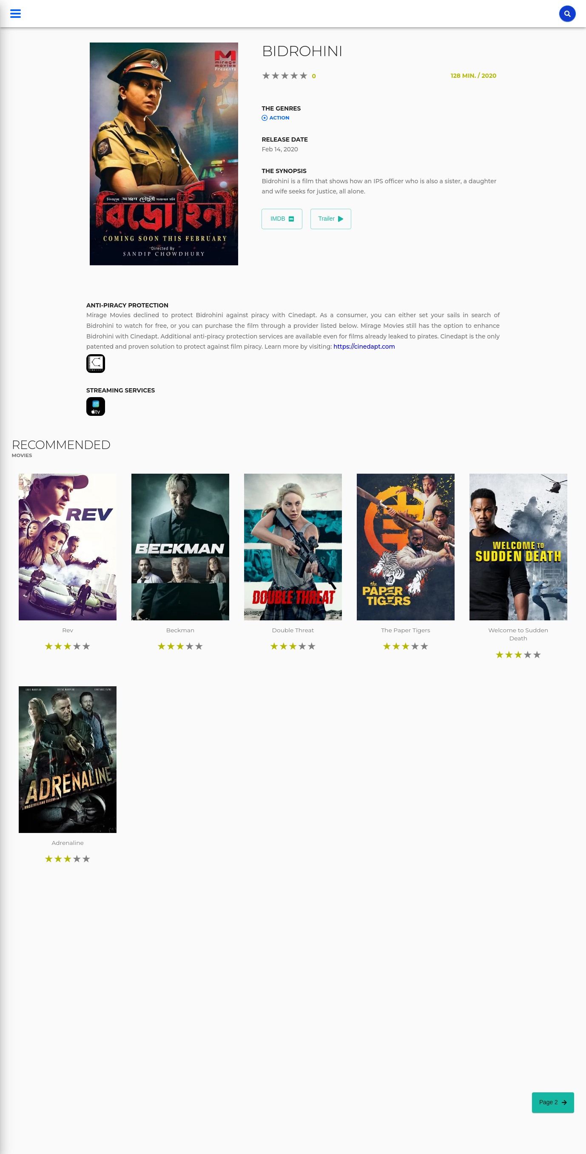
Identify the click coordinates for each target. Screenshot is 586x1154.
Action (275, 118)
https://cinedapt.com (364, 346)
